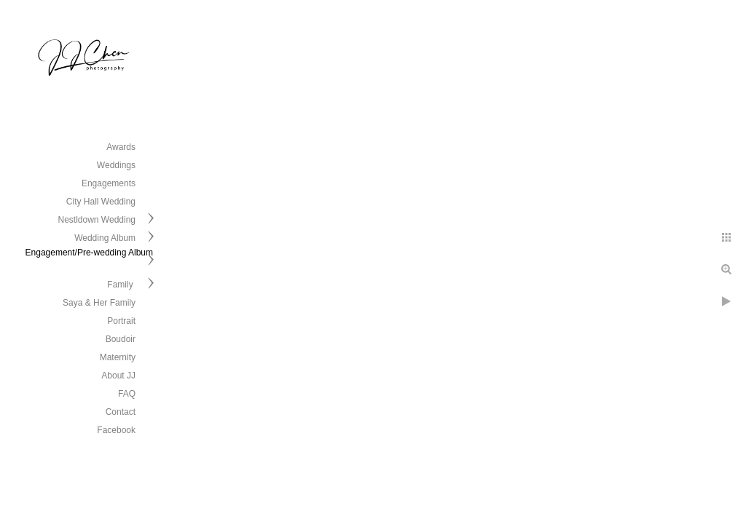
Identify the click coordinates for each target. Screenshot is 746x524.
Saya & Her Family (99, 303)
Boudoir (121, 339)
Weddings (116, 165)
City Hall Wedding (101, 201)
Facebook (116, 430)
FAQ (127, 394)
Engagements (109, 183)
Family (121, 284)
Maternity (118, 357)
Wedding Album (105, 238)
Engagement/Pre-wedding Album (89, 252)
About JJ (118, 375)
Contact (121, 412)
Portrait (121, 321)
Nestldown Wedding (97, 220)
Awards (121, 147)
